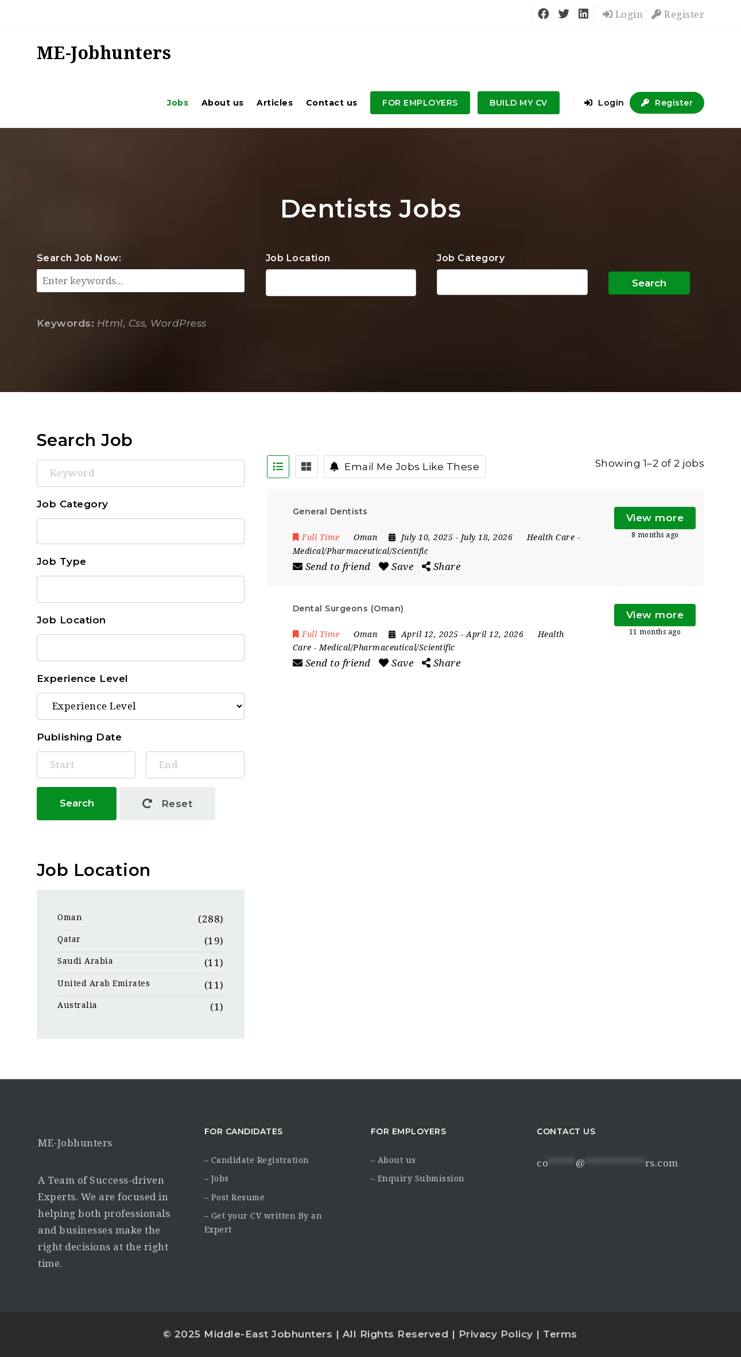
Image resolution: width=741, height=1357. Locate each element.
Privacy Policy (496, 1334)
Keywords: (66, 323)
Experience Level (83, 678)
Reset (167, 803)
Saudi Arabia (85, 961)
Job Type (62, 561)
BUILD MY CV (519, 103)
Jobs (177, 103)
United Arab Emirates (103, 983)
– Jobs (216, 1178)
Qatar (69, 939)
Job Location (298, 258)
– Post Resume (234, 1197)
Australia (77, 1005)
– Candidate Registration (256, 1160)
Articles (275, 103)
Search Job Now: (79, 258)
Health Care (551, 537)
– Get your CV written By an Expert (263, 1222)
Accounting (512, 282)
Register (677, 14)
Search (649, 283)
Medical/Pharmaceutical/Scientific (361, 551)
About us (222, 103)
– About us (393, 1160)
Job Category (471, 258)
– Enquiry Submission (418, 1178)
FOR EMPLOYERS (420, 103)
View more (655, 518)
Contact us (332, 103)
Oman (69, 917)
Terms (560, 1334)
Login (623, 14)
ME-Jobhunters (75, 1143)
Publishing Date (79, 737)
